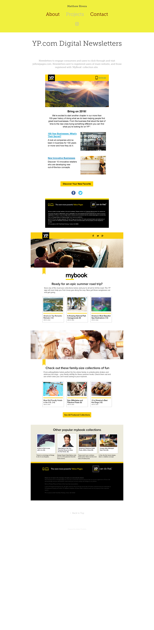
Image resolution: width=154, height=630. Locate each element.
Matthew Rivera (77, 6)
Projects (75, 14)
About (53, 14)
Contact (99, 14)
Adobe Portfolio (81, 529)
